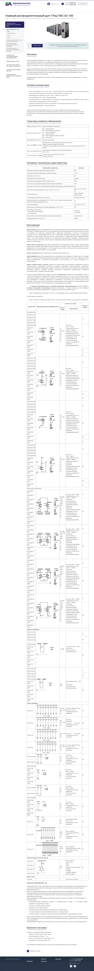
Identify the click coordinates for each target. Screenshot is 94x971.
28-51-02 (70, 5)
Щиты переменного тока (12, 29)
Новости (43, 959)
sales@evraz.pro (55, 3)
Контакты (44, 961)
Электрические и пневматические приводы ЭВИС (13, 76)
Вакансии (58, 959)
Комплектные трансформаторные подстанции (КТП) (12, 56)
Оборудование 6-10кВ (12, 61)
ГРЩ (8, 31)
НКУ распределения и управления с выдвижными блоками (13, 50)
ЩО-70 (9, 35)
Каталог (29, 959)
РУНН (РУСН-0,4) (11, 33)
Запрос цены (37, 45)
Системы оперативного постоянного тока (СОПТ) (13, 65)
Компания (29, 961)
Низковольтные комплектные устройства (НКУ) (13, 25)
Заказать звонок (82, 3)
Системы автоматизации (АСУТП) (13, 70)
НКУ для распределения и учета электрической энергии (14, 41)
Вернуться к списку (33, 951)
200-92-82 (70, 3)
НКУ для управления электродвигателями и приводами (12, 45)
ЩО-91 (9, 37)
